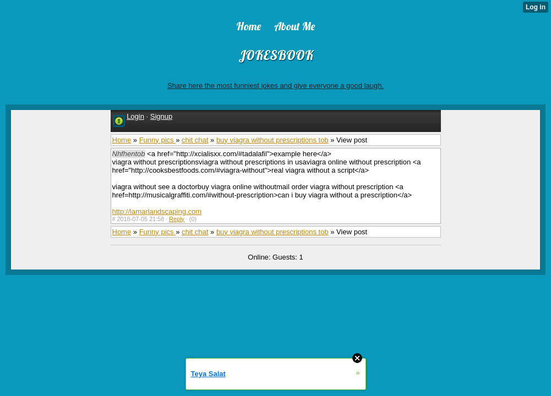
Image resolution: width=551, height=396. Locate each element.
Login (135, 116)
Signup (161, 116)
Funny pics (157, 140)
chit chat (195, 140)
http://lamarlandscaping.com (157, 211)
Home (122, 140)
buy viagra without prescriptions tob (272, 140)
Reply (176, 219)
